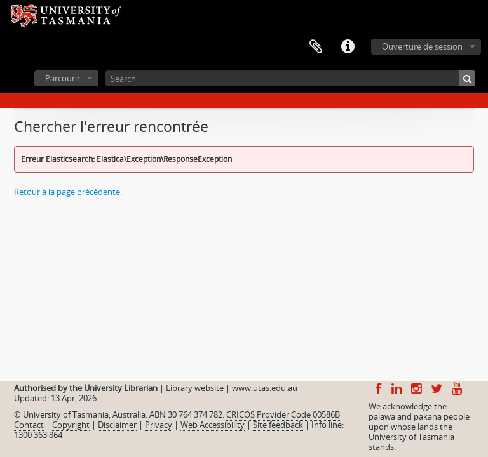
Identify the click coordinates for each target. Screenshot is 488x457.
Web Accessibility (212, 424)
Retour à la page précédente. (68, 191)
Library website (195, 388)
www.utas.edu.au (264, 388)
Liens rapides (347, 47)
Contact (29, 424)
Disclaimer (117, 424)
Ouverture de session (422, 46)
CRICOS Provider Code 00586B (283, 414)
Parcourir (62, 78)
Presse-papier (316, 47)
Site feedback (278, 424)
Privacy (158, 424)
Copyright (71, 424)
